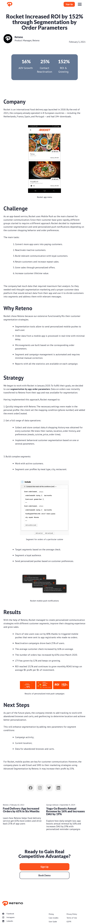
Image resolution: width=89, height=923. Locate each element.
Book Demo (44, 875)
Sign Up (69, 4)
